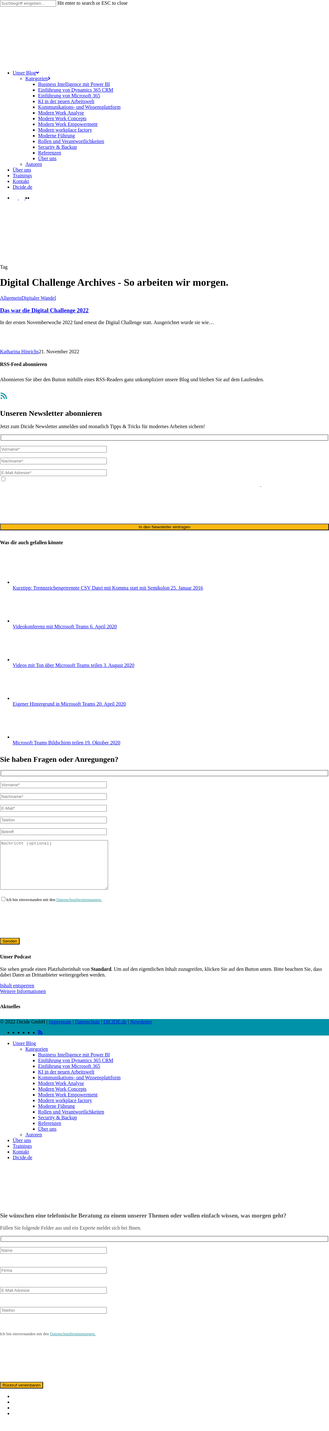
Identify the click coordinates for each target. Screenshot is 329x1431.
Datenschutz (87, 1031)
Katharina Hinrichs (19, 351)
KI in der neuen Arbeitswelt (66, 1081)
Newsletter (141, 1031)
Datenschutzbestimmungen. (79, 909)
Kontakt (21, 1161)
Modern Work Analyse (61, 1092)
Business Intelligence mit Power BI (74, 1064)
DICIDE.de (114, 1031)
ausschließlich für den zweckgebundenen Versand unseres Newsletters (189, 485)
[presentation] (48, 505)
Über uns (47, 1138)
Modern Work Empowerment (68, 1104)
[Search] (28, 3)
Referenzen (49, 1132)
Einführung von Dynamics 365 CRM (75, 1070)
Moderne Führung (56, 1115)
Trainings (22, 1155)
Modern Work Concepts (62, 1098)
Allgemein (11, 298)
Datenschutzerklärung (94, 485)
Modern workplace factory (65, 1110)
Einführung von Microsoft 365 (69, 1075)
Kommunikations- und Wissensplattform (79, 1087)
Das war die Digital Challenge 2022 (44, 310)
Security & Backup (57, 1127)
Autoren (33, 1144)
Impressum (60, 1031)
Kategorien (36, 1058)
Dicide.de (22, 1167)
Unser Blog (24, 1052)
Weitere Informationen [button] (23, 1000)
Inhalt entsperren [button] (17, 995)
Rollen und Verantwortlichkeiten (71, 1121)
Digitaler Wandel (39, 298)
